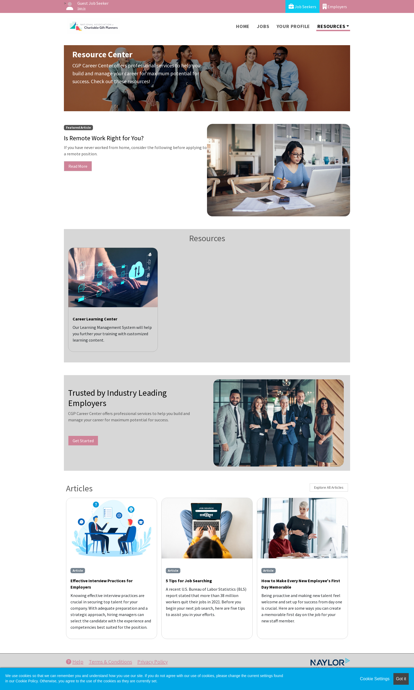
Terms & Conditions (110, 661)
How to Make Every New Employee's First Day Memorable (300, 584)
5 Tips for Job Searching (189, 580)
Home (243, 26)
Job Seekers (302, 6)
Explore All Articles (329, 487)
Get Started (83, 440)
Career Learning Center (95, 318)
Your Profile (293, 26)
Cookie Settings (374, 679)
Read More (77, 166)
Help (74, 661)
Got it (401, 679)
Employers (335, 6)
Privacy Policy (152, 661)
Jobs (263, 26)
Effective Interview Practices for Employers (101, 584)
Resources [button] (331, 26)
